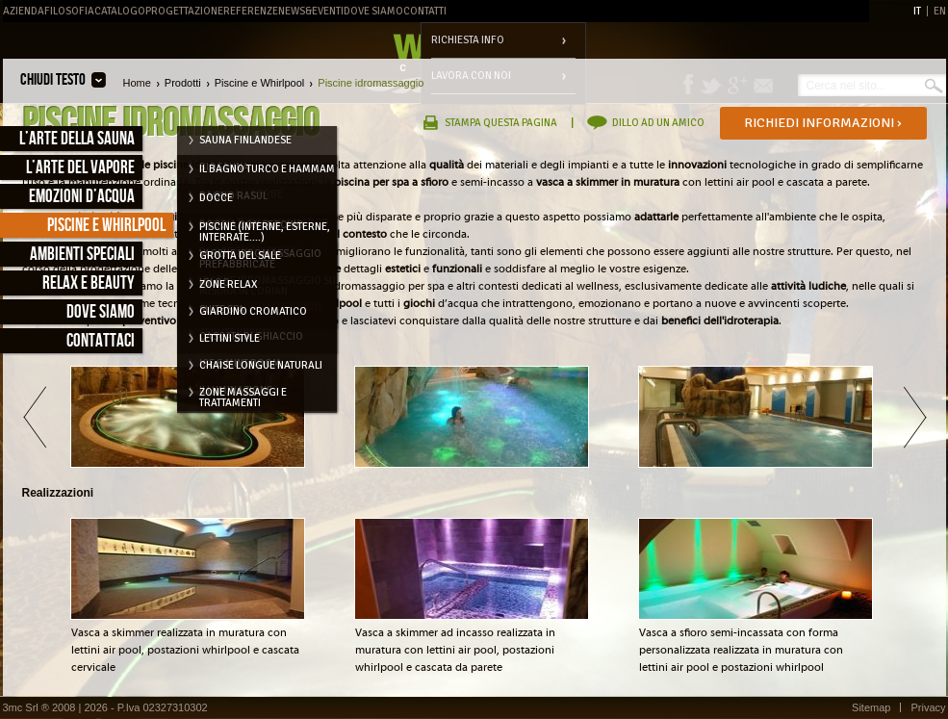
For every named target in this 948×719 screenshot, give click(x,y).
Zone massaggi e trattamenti (243, 395)
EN (940, 11)
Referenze (250, 11)
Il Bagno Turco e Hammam (267, 169)
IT (917, 11)
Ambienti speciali (82, 255)
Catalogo (119, 11)
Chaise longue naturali (260, 365)
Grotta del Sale (240, 255)
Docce (216, 198)
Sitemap (871, 707)
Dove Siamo (373, 11)
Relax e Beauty (88, 283)
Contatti (425, 11)
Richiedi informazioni (823, 123)
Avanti (915, 417)
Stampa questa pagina (501, 122)
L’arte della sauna (77, 139)
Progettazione (184, 11)
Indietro (34, 417)
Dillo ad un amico (658, 122)
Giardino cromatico (253, 311)
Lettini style (229, 338)
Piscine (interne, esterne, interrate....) (264, 230)
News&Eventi (311, 11)
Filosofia (69, 11)
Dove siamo (100, 312)
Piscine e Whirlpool (106, 226)
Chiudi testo (53, 80)
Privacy (927, 707)
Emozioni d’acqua (82, 197)
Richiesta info (467, 40)
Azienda (23, 11)
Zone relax (228, 284)
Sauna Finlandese (245, 140)
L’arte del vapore (80, 168)
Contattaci (100, 341)
